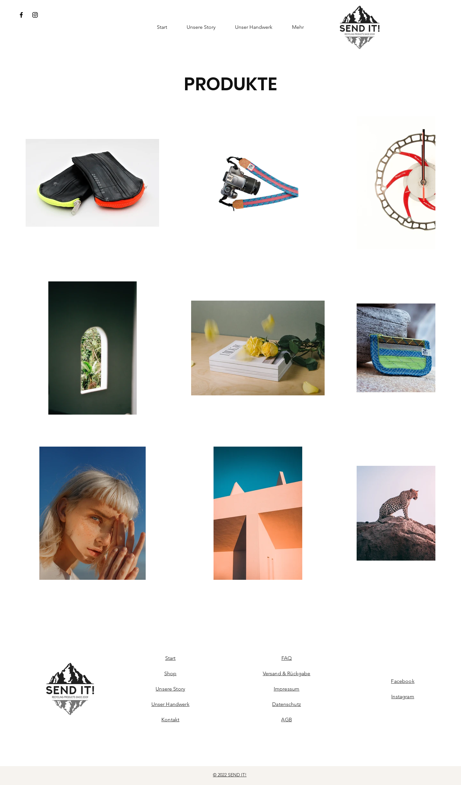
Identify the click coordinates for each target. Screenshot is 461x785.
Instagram (402, 696)
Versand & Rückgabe (287, 673)
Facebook (402, 681)
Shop (170, 673)
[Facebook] (21, 15)
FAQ (286, 658)
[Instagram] (35, 15)
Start (170, 658)
